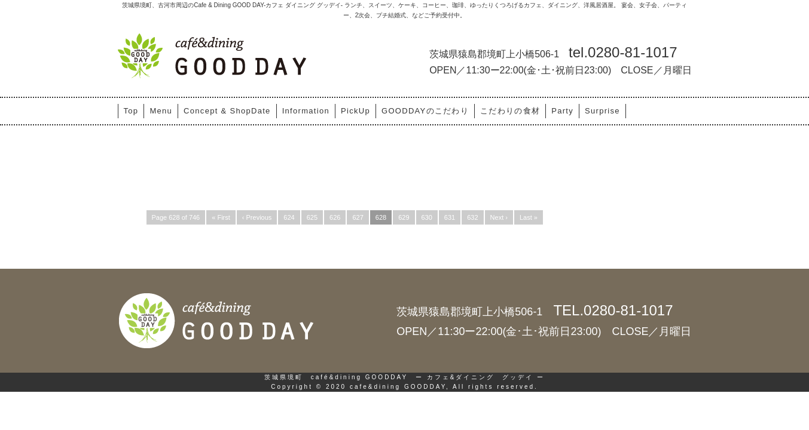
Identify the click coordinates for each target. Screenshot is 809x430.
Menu (160, 110)
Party (562, 110)
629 (403, 217)
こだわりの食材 (510, 110)
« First (221, 217)
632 (472, 217)
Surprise (602, 110)
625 (312, 217)
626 (334, 217)
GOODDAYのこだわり (425, 110)
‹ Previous (257, 217)
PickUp (355, 110)
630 (427, 217)
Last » (529, 217)
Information (305, 110)
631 (449, 217)
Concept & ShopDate (227, 110)
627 (357, 217)
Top (131, 110)
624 (288, 217)
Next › (499, 217)
